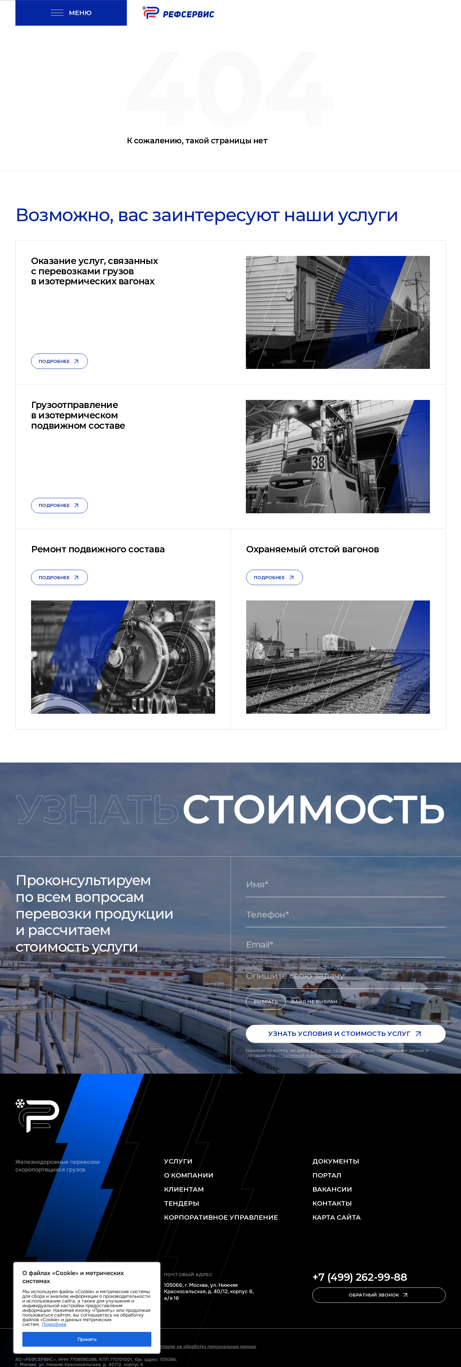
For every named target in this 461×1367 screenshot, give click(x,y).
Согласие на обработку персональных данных (205, 1346)
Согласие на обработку (336, 1050)
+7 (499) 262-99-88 (359, 1277)
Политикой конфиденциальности (317, 1055)
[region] (86, 1308)
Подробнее (54, 1324)
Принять (87, 1339)
